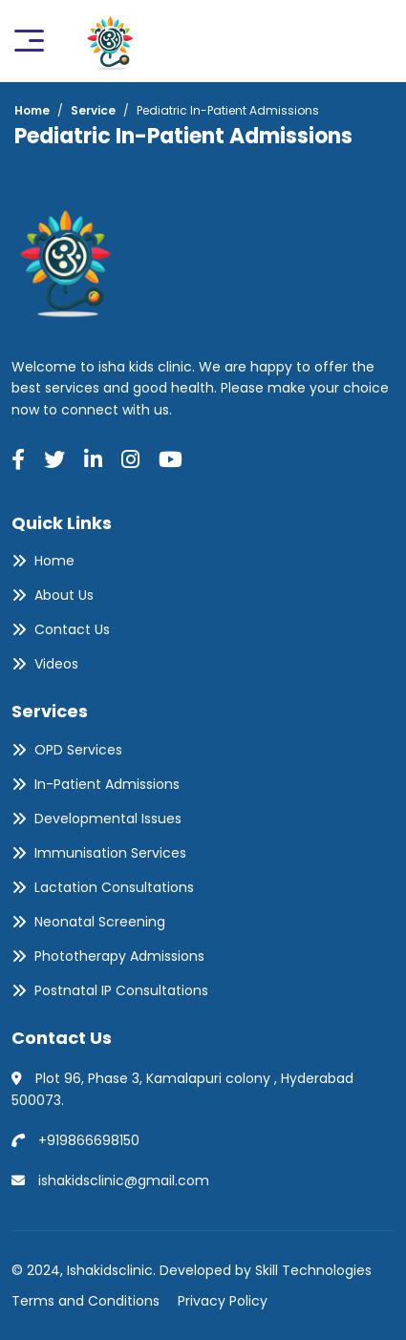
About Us (64, 595)
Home (54, 560)
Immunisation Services (110, 853)
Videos (56, 663)
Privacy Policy (222, 1300)
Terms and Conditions (85, 1300)
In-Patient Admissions (107, 784)
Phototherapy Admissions (119, 956)
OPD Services (78, 749)
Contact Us (72, 629)
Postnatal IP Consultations (121, 990)
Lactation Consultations (114, 887)
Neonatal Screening (99, 921)
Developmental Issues (108, 818)
